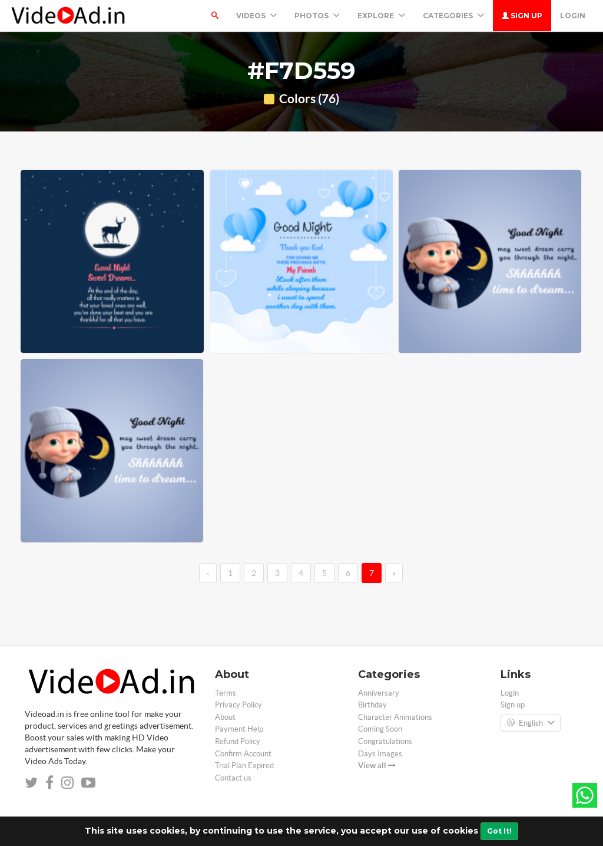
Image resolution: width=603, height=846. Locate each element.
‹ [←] (208, 573)
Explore (381, 15)
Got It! (499, 831)
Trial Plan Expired (244, 765)
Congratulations (385, 741)
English (530, 723)
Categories (453, 15)
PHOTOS (317, 15)
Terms (225, 693)
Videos (256, 15)
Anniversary (378, 693)
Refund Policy (237, 741)
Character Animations (395, 717)
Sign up (522, 15)
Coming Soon (380, 729)
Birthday (372, 704)
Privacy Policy (238, 704)
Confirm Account (243, 753)
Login (572, 15)
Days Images (380, 753)
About (225, 717)
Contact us (233, 777)
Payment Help (239, 729)
